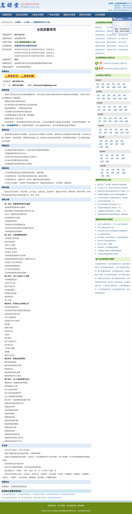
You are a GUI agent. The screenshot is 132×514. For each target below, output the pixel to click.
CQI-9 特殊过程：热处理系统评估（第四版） (114, 198)
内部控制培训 (100, 50)
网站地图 (81, 505)
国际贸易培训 (111, 46)
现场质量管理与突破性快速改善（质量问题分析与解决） (114, 214)
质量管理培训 (111, 42)
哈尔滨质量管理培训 (9, 498)
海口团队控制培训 (110, 275)
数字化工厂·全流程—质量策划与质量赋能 (114, 184)
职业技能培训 (123, 50)
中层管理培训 (100, 39)
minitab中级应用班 (106, 201)
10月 (114, 87)
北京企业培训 (22, 15)
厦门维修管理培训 (104, 271)
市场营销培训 (111, 39)
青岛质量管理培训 (40, 498)
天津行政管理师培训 (110, 286)
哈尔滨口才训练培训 (115, 282)
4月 (113, 84)
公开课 (27, 22)
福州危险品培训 (118, 271)
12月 (124, 87)
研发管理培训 (100, 35)
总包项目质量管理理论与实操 (108, 254)
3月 (108, 84)
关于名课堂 (61, 505)
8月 (103, 87)
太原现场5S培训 (101, 264)
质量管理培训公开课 (41, 22)
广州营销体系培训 (104, 289)
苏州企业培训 (85, 15)
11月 (119, 87)
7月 (97, 87)
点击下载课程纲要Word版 (25, 42)
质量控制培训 (31, 46)
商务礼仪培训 (100, 42)
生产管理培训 (111, 27)
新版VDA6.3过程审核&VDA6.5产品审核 (113, 191)
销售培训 (98, 27)
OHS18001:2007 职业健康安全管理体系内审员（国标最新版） (114, 231)
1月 (97, 84)
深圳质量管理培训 (53, 494)
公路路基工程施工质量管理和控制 (109, 251)
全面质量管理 (12, 125)
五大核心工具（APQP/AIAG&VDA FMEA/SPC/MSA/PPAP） (114, 188)
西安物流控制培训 (107, 267)
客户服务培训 (123, 39)
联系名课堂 (52, 505)
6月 (124, 84)
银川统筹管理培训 (118, 278)
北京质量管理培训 (9, 494)
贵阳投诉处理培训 (104, 278)
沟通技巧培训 (111, 50)
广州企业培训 (53, 15)
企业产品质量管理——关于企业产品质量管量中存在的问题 (114, 224)
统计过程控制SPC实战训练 (109, 204)
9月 (108, 87)
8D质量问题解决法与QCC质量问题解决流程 (114, 194)
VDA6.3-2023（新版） (105, 244)
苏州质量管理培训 (68, 494)
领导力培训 (122, 42)
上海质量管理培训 (23, 494)
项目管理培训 (123, 35)
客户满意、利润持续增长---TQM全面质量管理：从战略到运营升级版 (114, 237)
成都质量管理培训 (55, 498)
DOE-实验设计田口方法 (106, 227)
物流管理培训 (111, 31)
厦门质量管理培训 (25, 498)
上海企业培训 (38, 15)
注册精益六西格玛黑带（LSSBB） (112, 211)
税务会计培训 (123, 46)
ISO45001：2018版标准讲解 (108, 247)
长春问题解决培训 (114, 264)
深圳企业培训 (69, 15)
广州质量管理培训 (38, 494)
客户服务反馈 (71, 505)
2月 (103, 84)
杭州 (16, 59)
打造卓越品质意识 (104, 234)
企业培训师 (100, 15)
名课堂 (18, 22)
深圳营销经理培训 (118, 289)
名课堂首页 (7, 15)
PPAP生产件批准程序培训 (107, 241)
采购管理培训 (100, 31)
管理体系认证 (100, 53)
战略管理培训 (100, 46)
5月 (118, 84)
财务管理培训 (111, 35)
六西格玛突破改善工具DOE (109, 208)
